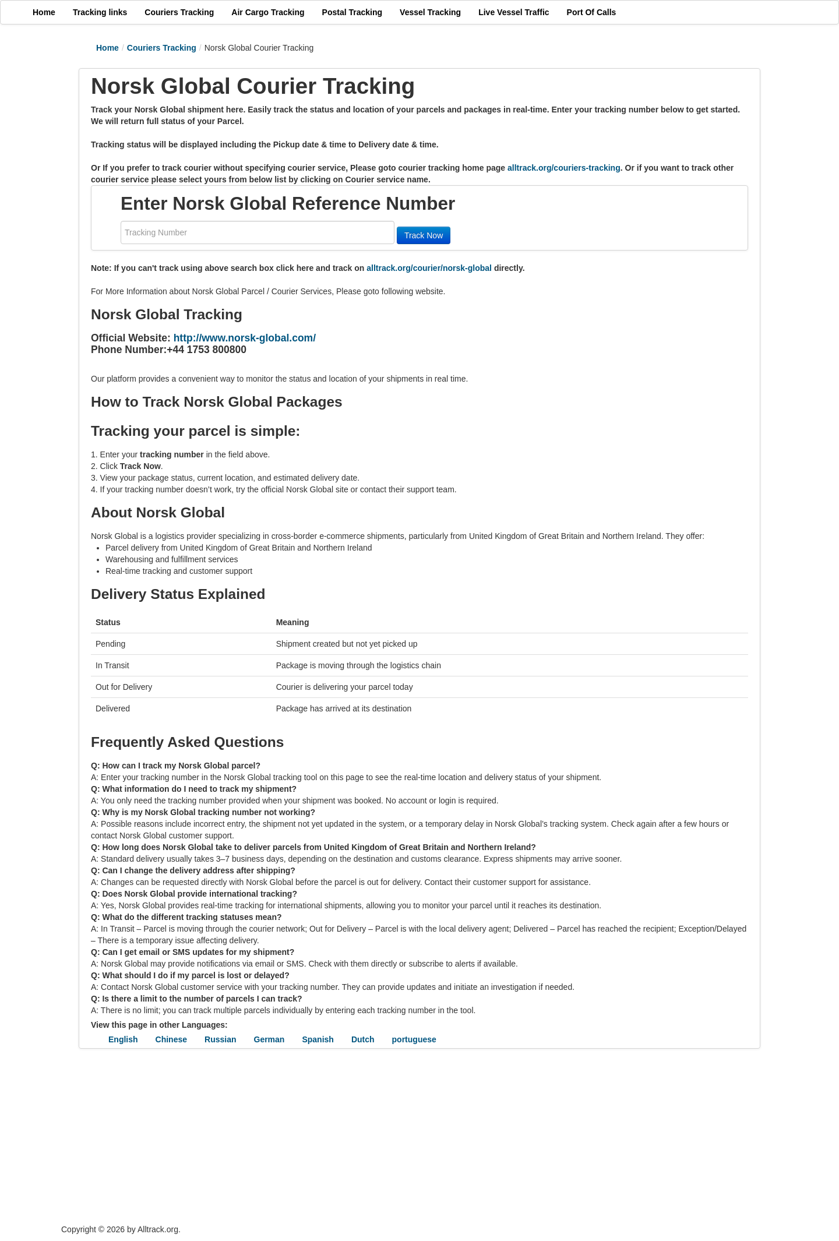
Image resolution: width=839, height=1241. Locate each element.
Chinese (171, 1039)
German (269, 1039)
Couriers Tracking (161, 47)
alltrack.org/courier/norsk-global (429, 268)
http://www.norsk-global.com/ (245, 338)
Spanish (317, 1039)
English (123, 1039)
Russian (220, 1039)
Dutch (363, 1039)
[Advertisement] (349, 1136)
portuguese (414, 1039)
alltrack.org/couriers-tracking (564, 167)
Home (107, 47)
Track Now (423, 235)
